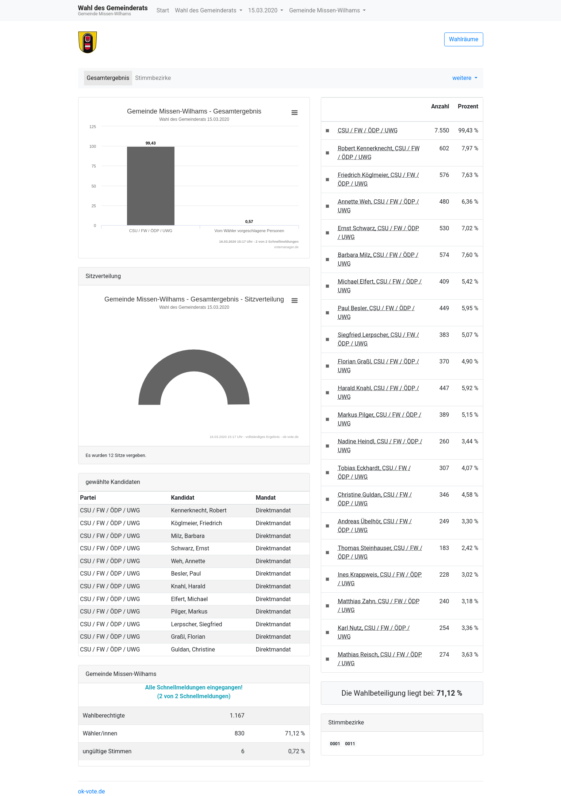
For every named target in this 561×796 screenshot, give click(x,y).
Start (163, 10)
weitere (463, 77)
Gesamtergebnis (108, 77)
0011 (350, 743)
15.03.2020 (263, 10)
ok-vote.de (91, 791)
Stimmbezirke (153, 77)
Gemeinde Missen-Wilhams (325, 10)
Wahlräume (464, 39)
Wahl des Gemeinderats (206, 10)
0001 (335, 743)
